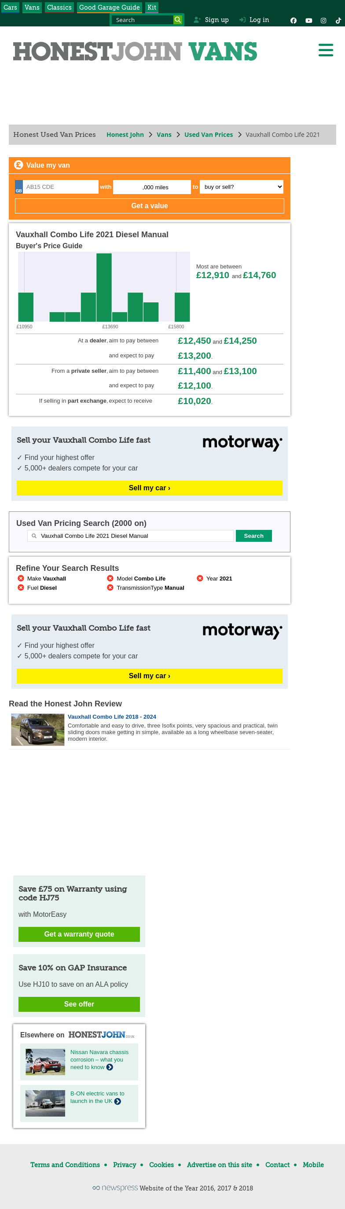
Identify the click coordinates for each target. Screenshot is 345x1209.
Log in (254, 19)
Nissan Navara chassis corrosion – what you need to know (99, 1059)
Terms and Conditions (65, 1165)
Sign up (211, 19)
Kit (151, 7)
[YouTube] (308, 19)
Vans (32, 7)
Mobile (313, 1165)
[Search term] (147, 19)
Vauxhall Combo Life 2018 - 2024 (112, 716)
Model (136, 578)
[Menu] (325, 50)
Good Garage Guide (109, 7)
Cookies (161, 1165)
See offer (79, 1004)
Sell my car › (149, 488)
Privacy (124, 1165)
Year (213, 578)
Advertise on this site (219, 1165)
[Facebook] (293, 19)
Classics (59, 7)
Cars (10, 7)
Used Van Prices (208, 134)
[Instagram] (323, 19)
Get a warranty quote (79, 934)
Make (41, 578)
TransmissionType (145, 587)
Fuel (36, 587)
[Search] (177, 19)
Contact (277, 1165)
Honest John (125, 134)
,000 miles (156, 187)
